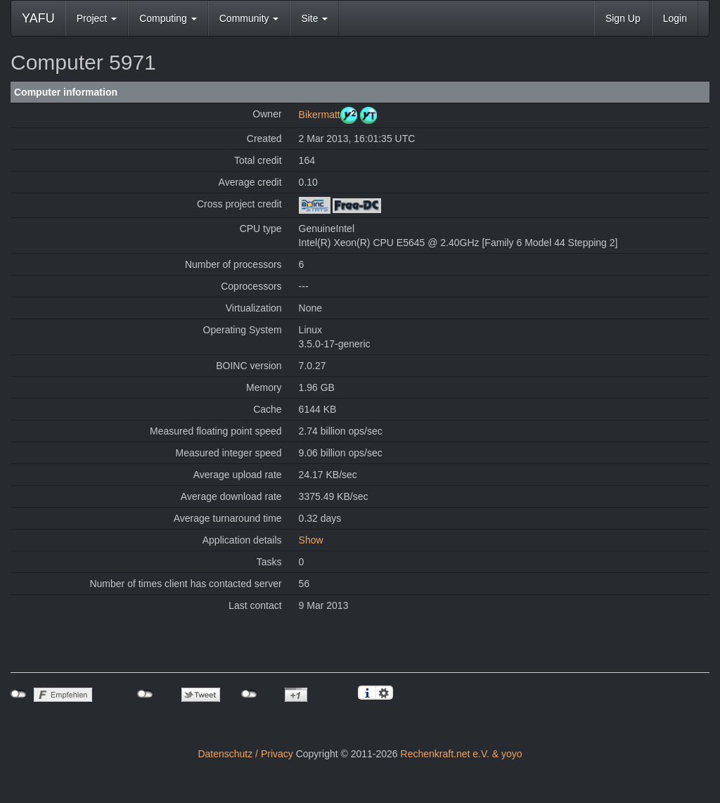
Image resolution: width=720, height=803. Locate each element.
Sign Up (623, 18)
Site (314, 18)
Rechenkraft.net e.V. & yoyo (461, 753)
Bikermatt (319, 114)
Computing (168, 18)
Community (249, 18)
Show (311, 540)
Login (675, 18)
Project (97, 18)
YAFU (38, 18)
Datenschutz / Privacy (245, 753)
